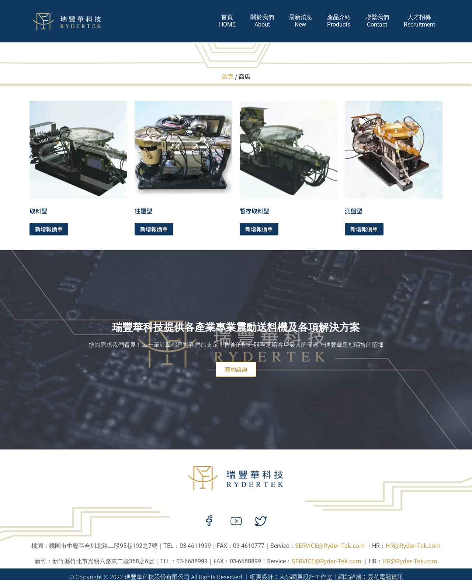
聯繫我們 (377, 21)
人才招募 (419, 21)
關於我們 (262, 21)
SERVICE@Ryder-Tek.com (330, 545)
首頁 (227, 21)
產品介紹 (339, 21)
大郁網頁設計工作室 (305, 576)
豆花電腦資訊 (385, 576)
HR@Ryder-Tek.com (413, 545)
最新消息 (300, 21)
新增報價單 (49, 229)
